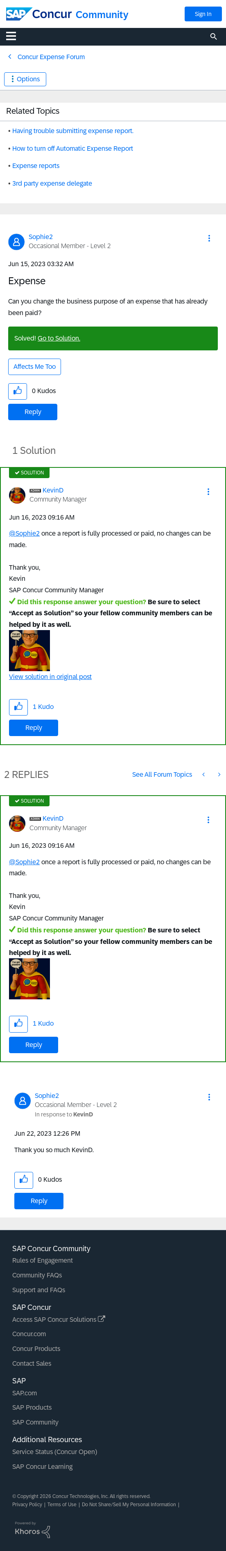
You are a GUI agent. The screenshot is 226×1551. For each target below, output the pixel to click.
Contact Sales (31, 1363)
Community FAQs (37, 1275)
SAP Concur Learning (42, 1466)
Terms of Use (62, 1504)
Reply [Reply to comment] (33, 727)
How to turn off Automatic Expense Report (72, 148)
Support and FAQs (38, 1289)
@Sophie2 (24, 533)
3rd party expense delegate (52, 183)
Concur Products (36, 1348)
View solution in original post (50, 676)
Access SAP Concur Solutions (58, 1319)
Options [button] (28, 79)
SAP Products (32, 1407)
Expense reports (35, 165)
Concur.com (29, 1333)
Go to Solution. (59, 338)
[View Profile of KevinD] (53, 490)
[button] (209, 238)
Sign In (203, 14)
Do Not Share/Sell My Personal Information (129, 1504)
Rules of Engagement (42, 1260)
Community (102, 14)
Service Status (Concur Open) (54, 1451)
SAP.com (24, 1393)
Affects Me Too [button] (35, 366)
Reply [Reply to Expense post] (33, 411)
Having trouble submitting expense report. (72, 130)
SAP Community (35, 1422)
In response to (64, 1114)
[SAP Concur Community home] (39, 14)
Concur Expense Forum (51, 56)
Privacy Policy (27, 1504)
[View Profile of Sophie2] (41, 236)
